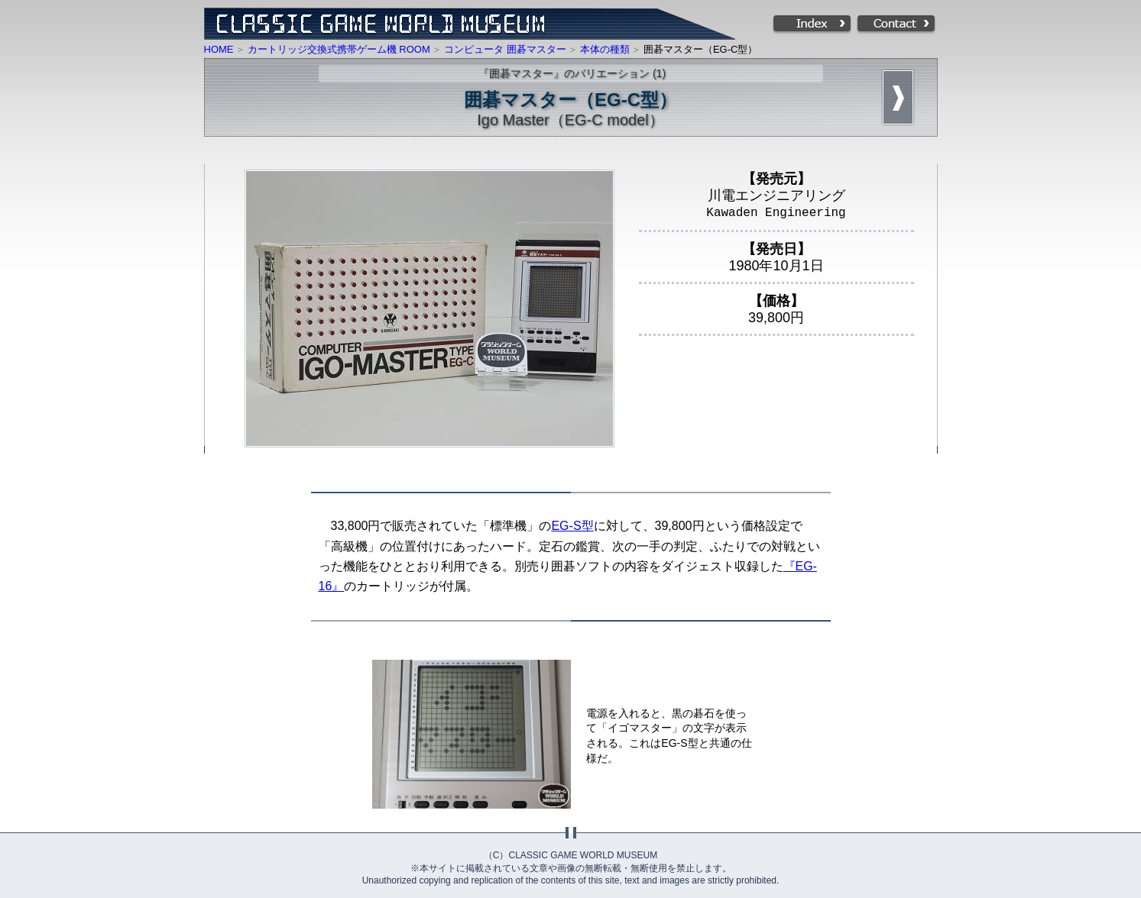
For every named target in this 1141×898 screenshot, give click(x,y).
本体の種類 (605, 49)
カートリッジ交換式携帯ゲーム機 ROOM (339, 49)
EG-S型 (572, 525)
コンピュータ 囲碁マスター (505, 49)
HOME (219, 49)
